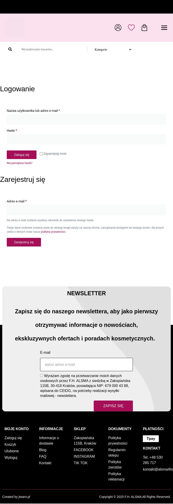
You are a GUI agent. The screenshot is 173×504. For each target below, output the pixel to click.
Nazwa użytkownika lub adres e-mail (41, 110)
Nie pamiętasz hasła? (19, 163)
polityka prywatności (53, 231)
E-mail (45, 352)
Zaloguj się (21, 155)
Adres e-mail (24, 200)
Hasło (20, 129)
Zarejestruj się (24, 242)
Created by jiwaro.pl (16, 497)
